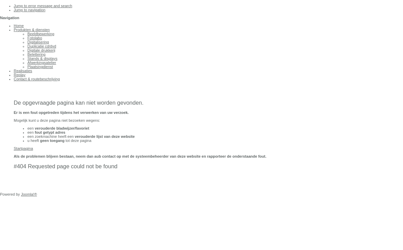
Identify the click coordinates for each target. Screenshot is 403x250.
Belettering (36, 54)
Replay (19, 75)
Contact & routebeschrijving (37, 79)
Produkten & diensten (32, 30)
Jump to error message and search (43, 6)
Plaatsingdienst (40, 67)
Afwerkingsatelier (41, 63)
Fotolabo (34, 38)
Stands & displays (42, 58)
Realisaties (23, 71)
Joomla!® (29, 194)
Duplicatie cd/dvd (41, 46)
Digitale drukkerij (41, 50)
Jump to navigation (29, 10)
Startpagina (23, 148)
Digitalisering (38, 42)
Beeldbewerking (40, 34)
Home (19, 26)
